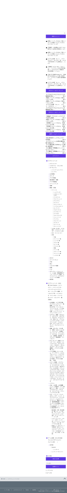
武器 (53, 234)
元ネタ (51, 258)
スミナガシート (57, 211)
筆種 (55, 248)
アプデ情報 (53, 178)
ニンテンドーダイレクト (57, 451)
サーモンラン (53, 167)
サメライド (56, 202)
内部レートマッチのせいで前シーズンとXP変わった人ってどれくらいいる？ (57, 42)
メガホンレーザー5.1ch (58, 194)
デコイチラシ (57, 200)
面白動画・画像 (54, 179)
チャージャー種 (57, 238)
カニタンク (56, 222)
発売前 (51, 279)
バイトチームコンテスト (57, 169)
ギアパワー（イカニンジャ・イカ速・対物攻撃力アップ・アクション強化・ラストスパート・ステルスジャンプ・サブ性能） (57, 274)
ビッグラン (54, 171)
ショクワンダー (57, 192)
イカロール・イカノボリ (56, 165)
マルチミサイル (57, 209)
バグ (51, 269)
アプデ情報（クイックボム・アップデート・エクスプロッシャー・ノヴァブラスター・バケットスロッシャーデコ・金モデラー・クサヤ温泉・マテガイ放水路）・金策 (57, 356)
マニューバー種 (57, 253)
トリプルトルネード (58, 206)
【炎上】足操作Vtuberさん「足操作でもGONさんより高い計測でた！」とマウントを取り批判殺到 (57, 76)
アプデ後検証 (53, 181)
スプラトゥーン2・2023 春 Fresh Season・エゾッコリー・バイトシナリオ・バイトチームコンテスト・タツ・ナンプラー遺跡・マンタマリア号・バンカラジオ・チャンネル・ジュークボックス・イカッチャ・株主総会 (55, 291)
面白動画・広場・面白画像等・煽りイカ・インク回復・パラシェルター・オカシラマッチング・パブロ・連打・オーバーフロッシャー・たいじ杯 (58, 413)
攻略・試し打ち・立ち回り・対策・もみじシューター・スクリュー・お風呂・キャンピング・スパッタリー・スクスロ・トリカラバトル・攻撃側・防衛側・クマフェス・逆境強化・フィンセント (57, 333)
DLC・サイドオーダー (57, 233)
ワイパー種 (56, 249)
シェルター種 (57, 255)
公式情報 (52, 174)
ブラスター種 (57, 246)
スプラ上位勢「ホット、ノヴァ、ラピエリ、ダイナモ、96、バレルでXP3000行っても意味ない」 (57, 60)
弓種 (55, 237)
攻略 (51, 185)
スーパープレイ (54, 259)
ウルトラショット (58, 199)
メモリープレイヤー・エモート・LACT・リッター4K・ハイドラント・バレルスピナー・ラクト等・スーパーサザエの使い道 (58, 421)
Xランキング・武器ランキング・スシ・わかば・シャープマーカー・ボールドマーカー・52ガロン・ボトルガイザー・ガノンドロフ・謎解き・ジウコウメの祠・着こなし (57, 345)
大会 (51, 261)
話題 (51, 267)
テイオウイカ (57, 197)
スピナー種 (56, 242)
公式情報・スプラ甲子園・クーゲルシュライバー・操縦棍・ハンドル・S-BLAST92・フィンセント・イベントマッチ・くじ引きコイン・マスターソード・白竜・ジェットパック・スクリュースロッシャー (57, 307)
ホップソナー (57, 208)
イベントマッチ (54, 183)
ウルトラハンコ (57, 220)
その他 (50, 455)
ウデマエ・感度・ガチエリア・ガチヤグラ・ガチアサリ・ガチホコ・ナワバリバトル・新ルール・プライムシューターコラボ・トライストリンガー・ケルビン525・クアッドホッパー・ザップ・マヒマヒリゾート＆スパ (57, 320)
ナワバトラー (53, 163)
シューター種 (57, 240)
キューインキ (57, 224)
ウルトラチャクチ (58, 215)
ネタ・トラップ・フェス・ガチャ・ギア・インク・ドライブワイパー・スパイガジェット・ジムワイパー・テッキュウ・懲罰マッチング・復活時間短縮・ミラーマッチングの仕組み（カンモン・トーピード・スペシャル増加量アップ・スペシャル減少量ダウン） (57, 401)
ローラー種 (56, 244)
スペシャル (54, 190)
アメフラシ (56, 219)
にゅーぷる (49, 472)
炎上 (51, 263)
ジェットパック (57, 217)
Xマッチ (52, 176)
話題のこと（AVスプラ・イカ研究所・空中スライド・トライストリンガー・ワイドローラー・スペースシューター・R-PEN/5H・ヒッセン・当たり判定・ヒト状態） (58, 429)
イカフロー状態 (54, 265)
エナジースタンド (58, 204)
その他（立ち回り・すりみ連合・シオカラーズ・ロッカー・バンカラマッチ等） (58, 230)
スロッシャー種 (57, 251)
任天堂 (51, 445)
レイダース (56, 449)
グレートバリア (57, 226)
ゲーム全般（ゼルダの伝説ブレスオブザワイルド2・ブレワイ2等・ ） (55, 440)
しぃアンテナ (49, 470)
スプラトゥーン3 (52, 160)
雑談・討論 (53, 187)
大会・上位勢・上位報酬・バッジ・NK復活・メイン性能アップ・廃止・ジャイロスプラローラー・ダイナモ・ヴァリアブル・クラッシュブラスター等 (57, 389)
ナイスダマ (56, 213)
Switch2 (54, 447)
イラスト (52, 383)
